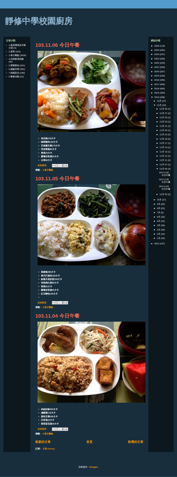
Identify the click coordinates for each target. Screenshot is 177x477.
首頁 (89, 442)
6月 (159, 217)
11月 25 (163, 117)
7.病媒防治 (14, 73)
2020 (157, 71)
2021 (157, 67)
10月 (159, 199)
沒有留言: (43, 165)
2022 (157, 63)
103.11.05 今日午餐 (57, 178)
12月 (159, 101)
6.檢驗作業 (14, 69)
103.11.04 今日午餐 (57, 316)
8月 (159, 208)
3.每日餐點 (48, 170)
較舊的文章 (135, 442)
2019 (157, 75)
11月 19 (163, 134)
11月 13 (163, 151)
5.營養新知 (14, 65)
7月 (159, 212)
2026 (157, 46)
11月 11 (163, 160)
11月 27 (163, 113)
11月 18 (163, 139)
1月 (159, 238)
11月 (159, 105)
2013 (157, 243)
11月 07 (163, 164)
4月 (159, 225)
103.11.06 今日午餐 (57, 45)
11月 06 (163, 168)
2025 (157, 50)
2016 (157, 88)
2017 (157, 84)
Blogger (94, 467)
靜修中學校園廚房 (38, 21)
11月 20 (163, 130)
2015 (157, 93)
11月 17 (163, 143)
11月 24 (163, 121)
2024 (157, 54)
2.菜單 (12, 51)
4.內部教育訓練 (16, 59)
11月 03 (163, 194)
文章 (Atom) (49, 448)
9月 (159, 204)
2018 (157, 80)
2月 (159, 234)
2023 (157, 58)
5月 (159, 221)
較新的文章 (43, 442)
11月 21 (163, 126)
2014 (157, 97)
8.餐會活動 (14, 76)
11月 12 (163, 156)
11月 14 (163, 147)
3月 (159, 229)
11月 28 (163, 109)
